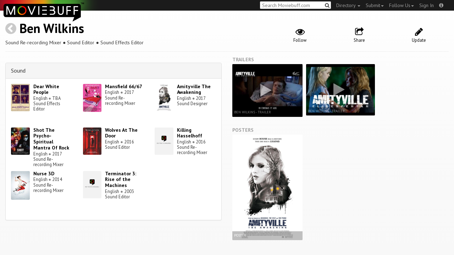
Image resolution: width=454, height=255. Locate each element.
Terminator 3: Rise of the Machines (120, 179)
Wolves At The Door (121, 133)
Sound (18, 70)
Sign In (426, 5)
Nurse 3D (43, 173)
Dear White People (46, 89)
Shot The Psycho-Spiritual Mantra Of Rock (51, 139)
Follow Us (401, 5)
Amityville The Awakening (194, 89)
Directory (348, 5)
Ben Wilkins (52, 28)
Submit (375, 5)
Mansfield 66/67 (123, 86)
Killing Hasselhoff (189, 133)
